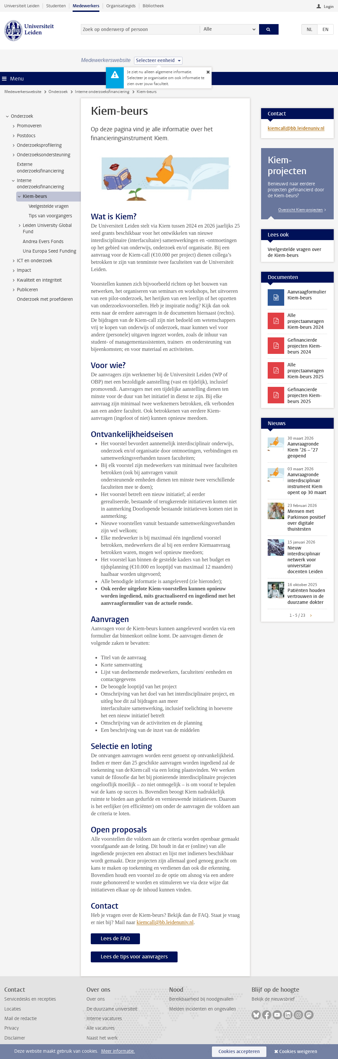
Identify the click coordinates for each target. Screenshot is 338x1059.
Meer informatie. (118, 1051)
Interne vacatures (104, 1018)
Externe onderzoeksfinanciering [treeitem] (40, 167)
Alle (208, 29)
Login (329, 6)
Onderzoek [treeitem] (19, 116)
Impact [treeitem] (21, 270)
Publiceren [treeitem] (24, 290)
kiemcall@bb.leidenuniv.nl (165, 922)
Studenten (56, 6)
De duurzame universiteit (111, 1009)
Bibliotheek (153, 6)
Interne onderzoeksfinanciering (102, 91)
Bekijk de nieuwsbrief (273, 999)
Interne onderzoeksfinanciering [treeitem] (37, 183)
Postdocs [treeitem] (23, 136)
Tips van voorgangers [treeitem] (50, 216)
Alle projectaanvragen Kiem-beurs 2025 (305, 371)
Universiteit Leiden (21, 6)
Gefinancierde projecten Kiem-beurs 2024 (304, 346)
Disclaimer (14, 1038)
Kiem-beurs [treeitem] (32, 196)
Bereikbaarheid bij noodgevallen (201, 999)
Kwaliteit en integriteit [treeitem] (36, 280)
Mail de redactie (20, 1018)
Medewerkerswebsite (22, 91)
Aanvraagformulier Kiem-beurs (306, 295)
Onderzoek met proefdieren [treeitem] (45, 299)
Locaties (12, 1009)
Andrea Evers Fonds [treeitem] (43, 241)
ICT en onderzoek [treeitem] (31, 261)
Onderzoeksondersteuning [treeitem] (40, 155)
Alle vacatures (100, 1028)
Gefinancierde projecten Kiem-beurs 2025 (304, 396)
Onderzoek (58, 91)
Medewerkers (86, 6)
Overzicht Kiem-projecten (300, 209)
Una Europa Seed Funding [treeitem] (49, 251)
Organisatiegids (121, 6)
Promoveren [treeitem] (26, 126)
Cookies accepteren (239, 1051)
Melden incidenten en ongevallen (202, 1009)
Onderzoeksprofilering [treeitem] (36, 145)
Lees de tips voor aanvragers (134, 956)
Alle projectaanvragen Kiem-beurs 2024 (305, 321)
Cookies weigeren (298, 1051)
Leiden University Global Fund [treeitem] (44, 228)
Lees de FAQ (115, 938)
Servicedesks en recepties (30, 999)
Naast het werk (102, 1038)
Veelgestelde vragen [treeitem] (49, 206)
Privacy (11, 1028)
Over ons (95, 999)
